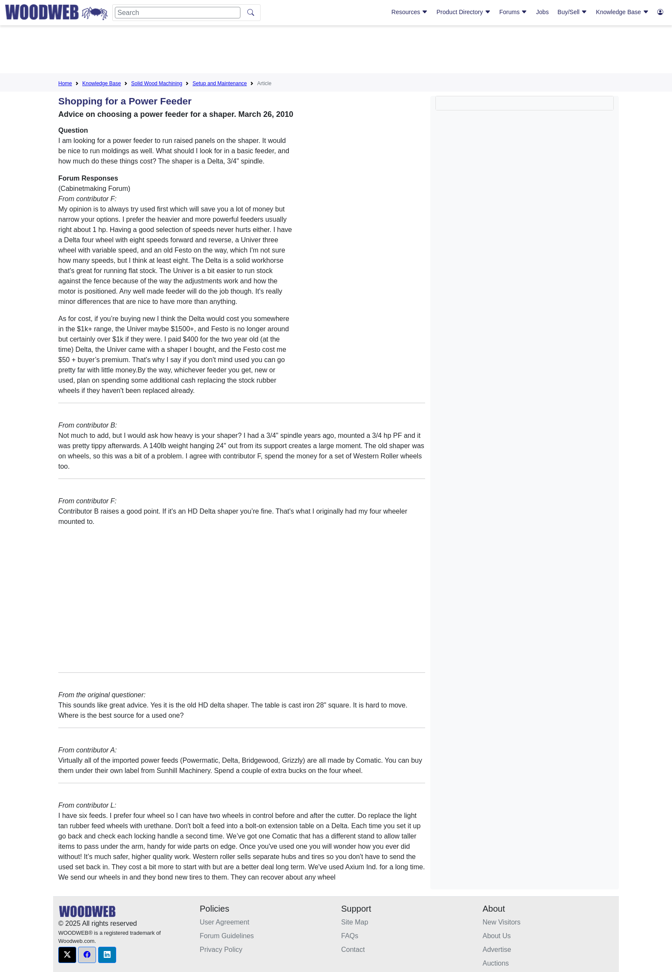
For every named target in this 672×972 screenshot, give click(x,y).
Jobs (542, 12)
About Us (497, 935)
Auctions (496, 963)
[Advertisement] (336, 51)
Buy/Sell (572, 12)
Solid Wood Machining (156, 83)
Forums (513, 12)
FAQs (349, 935)
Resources (409, 12)
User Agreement (224, 922)
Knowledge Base (622, 12)
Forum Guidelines (227, 935)
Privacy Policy (221, 949)
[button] (67, 955)
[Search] (177, 12)
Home (65, 83)
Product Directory (464, 12)
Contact (353, 949)
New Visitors (502, 922)
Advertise (497, 949)
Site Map (354, 922)
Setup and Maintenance (219, 83)
